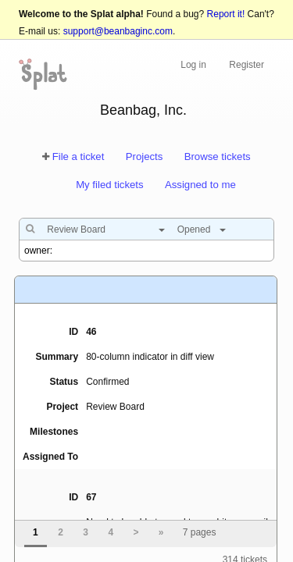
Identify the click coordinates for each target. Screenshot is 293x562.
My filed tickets (109, 184)
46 (91, 331)
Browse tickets (217, 156)
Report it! (226, 14)
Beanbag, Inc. (143, 110)
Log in (193, 64)
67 (91, 497)
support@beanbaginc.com (118, 31)
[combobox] (102, 229)
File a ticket (78, 156)
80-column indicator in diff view (150, 356)
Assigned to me (200, 184)
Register (246, 64)
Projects (144, 156)
